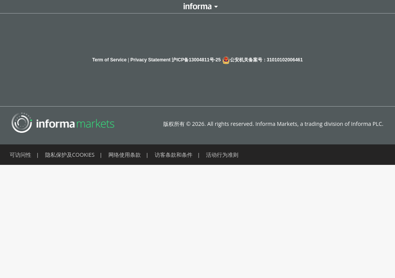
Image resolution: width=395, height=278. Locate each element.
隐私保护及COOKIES (70, 154)
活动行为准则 (222, 154)
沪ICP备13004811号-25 (196, 60)
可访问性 (20, 154)
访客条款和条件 (173, 154)
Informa (197, 6)
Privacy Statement (150, 60)
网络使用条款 (124, 154)
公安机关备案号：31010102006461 (262, 60)
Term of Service (109, 60)
